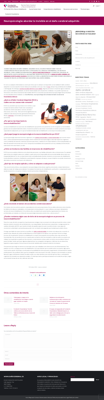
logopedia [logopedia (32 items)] (83, 117)
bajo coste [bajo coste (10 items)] (87, 85)
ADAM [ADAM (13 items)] (81, 81)
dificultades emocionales (41, 72)
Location (77, 61)
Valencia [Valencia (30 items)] (92, 137)
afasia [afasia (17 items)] (84, 81)
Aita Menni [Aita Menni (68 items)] (94, 83)
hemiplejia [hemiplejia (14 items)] (78, 104)
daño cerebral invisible (40, 231)
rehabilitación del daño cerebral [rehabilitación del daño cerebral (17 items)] (83, 128)
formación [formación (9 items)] (96, 101)
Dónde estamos (43, 397)
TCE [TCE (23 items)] (92, 132)
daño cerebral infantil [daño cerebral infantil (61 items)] (83, 95)
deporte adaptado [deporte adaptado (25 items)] (81, 97)
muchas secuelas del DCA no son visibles (31, 89)
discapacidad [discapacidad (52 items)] (90, 97)
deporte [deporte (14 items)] (97, 94)
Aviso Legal (66, 397)
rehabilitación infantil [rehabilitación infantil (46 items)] (83, 132)
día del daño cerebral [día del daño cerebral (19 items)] (81, 101)
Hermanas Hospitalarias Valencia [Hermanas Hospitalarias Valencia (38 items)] (86, 110)
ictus (48, 87)
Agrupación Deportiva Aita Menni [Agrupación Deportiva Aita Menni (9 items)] (82, 83)
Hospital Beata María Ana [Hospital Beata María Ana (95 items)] (86, 115)
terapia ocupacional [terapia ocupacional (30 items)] (81, 134)
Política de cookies (73, 397)
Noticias (50, 397)
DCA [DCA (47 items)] (93, 95)
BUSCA (73, 376)
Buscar (97, 379)
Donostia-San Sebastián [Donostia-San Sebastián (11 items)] (86, 99)
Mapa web (31, 397)
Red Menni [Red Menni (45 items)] (88, 121)
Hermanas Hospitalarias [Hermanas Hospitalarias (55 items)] (89, 104)
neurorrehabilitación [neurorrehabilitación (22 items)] (91, 119)
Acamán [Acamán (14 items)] (77, 81)
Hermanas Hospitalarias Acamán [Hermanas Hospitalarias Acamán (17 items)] (84, 106)
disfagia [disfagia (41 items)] (78, 99)
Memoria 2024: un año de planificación (85, 58)
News (76, 50)
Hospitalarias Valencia (10, 96)
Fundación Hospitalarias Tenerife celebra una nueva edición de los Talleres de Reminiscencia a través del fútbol (24, 312)
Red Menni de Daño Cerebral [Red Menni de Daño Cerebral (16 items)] (82, 123)
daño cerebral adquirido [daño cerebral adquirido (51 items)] (84, 92)
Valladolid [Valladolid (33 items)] (79, 139)
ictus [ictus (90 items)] (77, 117)
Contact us (78, 65)
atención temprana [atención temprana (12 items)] (80, 85)
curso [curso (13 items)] (92, 87)
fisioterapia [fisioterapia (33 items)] (90, 101)
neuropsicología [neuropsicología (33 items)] (80, 119)
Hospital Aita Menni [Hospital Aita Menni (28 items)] (81, 112)
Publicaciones (78, 54)
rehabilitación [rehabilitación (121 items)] (81, 126)
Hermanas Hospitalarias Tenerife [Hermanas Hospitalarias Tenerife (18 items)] (84, 108)
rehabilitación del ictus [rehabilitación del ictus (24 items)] (82, 130)
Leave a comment (42, 267)
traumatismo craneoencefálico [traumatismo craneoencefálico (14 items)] (83, 137)
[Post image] (8, 300)
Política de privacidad (58, 397)
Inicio (76, 47)
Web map (77, 68)
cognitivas (11, 115)
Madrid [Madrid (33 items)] (89, 117)
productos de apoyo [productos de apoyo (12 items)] (80, 121)
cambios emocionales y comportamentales (47, 137)
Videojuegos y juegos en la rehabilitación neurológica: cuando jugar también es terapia (23, 299)
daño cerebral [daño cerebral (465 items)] (83, 90)
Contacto (37, 397)
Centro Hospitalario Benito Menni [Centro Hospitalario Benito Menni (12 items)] (83, 87)
